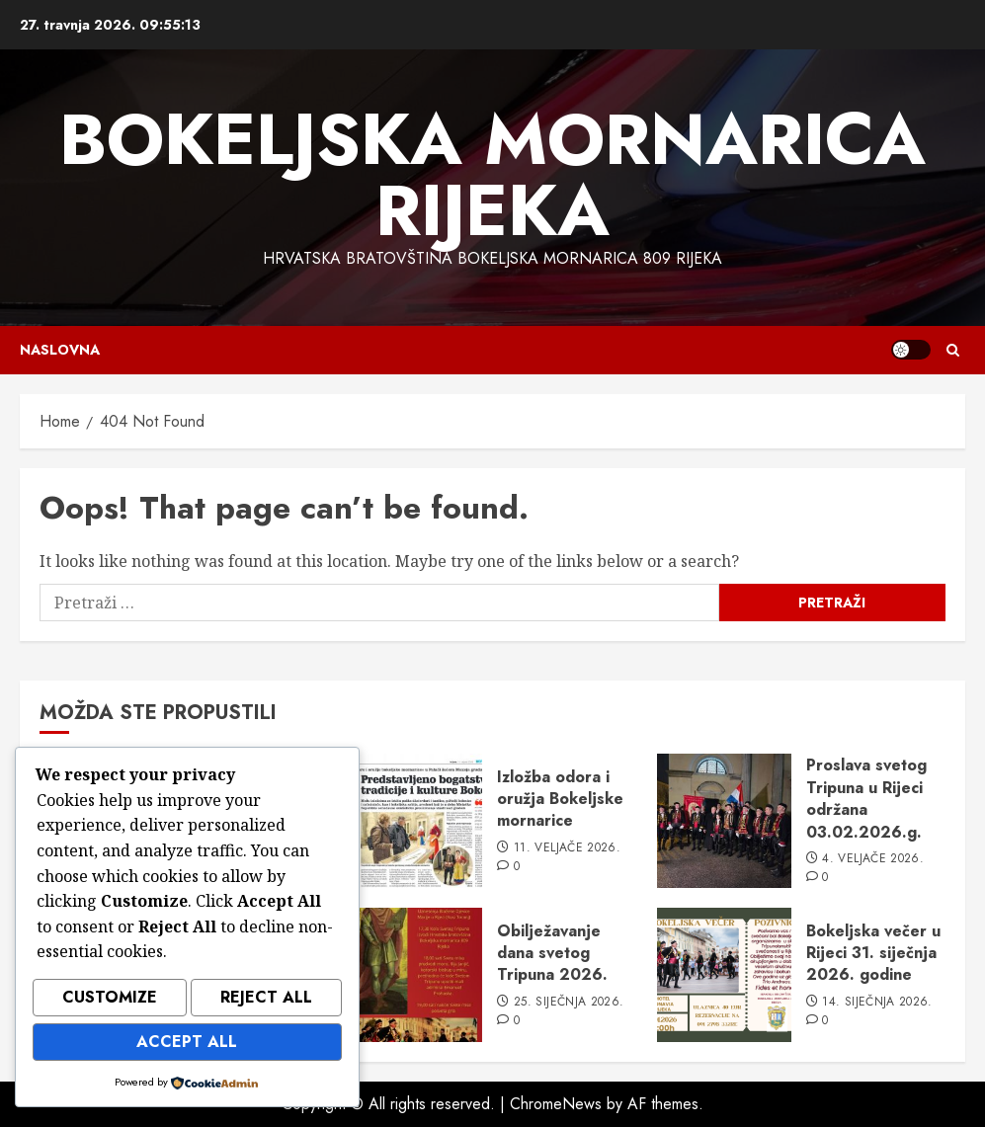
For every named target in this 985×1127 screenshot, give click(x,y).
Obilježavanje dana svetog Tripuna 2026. (552, 953)
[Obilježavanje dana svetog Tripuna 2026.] (415, 975)
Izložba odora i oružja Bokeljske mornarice (560, 799)
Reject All (266, 1002)
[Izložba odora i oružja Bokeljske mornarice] (415, 821)
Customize (109, 1002)
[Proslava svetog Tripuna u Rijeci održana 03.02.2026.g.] (724, 821)
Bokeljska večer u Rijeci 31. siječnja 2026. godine (873, 953)
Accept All (186, 1043)
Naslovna (60, 350)
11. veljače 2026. (567, 848)
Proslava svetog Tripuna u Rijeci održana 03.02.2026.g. (866, 798)
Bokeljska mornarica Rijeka (492, 175)
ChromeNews (556, 1103)
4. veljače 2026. (873, 859)
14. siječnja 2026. (877, 1002)
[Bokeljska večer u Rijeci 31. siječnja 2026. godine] (724, 975)
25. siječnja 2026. (568, 1002)
